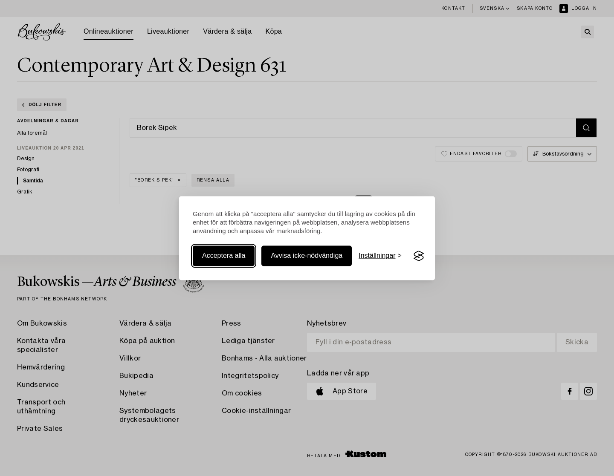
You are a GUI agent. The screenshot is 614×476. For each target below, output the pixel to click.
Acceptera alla (223, 256)
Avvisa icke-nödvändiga (306, 256)
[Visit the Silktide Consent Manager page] (418, 256)
